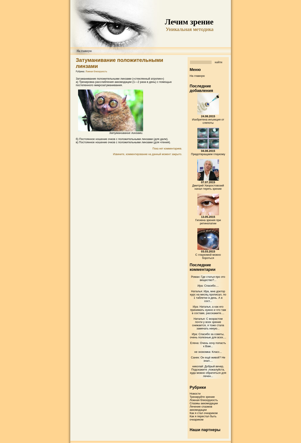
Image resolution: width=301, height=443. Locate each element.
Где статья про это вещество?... (212, 278)
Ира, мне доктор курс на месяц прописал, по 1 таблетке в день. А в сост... (208, 296)
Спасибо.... (211, 285)
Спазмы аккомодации (204, 403)
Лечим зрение (189, 22)
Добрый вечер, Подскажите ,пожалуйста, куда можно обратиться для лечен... (208, 371)
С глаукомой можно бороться (208, 255)
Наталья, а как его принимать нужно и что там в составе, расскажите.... (208, 310)
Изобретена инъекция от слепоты (208, 119)
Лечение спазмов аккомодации (201, 408)
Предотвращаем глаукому (208, 152)
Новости (195, 393)
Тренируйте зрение (202, 396)
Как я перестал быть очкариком (203, 418)
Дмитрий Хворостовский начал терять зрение (208, 185)
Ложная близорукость (96, 71)
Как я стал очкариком (204, 413)
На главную (84, 51)
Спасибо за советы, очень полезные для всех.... (208, 335)
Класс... (217, 351)
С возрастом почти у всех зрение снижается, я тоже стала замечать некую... (208, 323)
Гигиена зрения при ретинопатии (208, 220)
